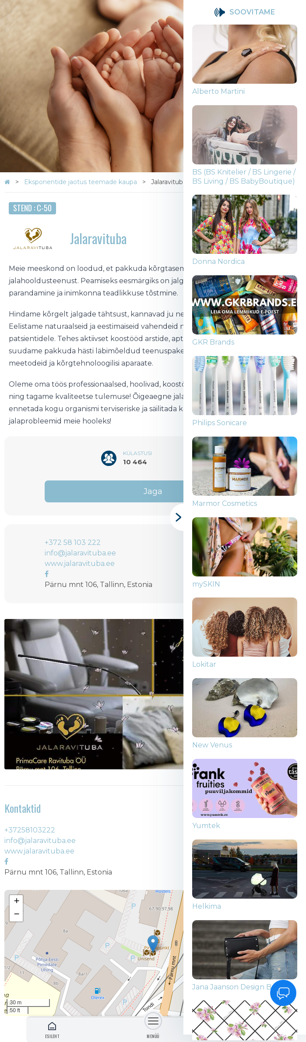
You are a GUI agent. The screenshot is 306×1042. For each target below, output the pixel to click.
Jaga (153, 491)
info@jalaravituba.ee (80, 553)
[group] (244, 65)
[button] (153, 944)
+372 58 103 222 (73, 542)
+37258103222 (29, 830)
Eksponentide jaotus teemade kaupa (81, 182)
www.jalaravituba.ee (80, 563)
